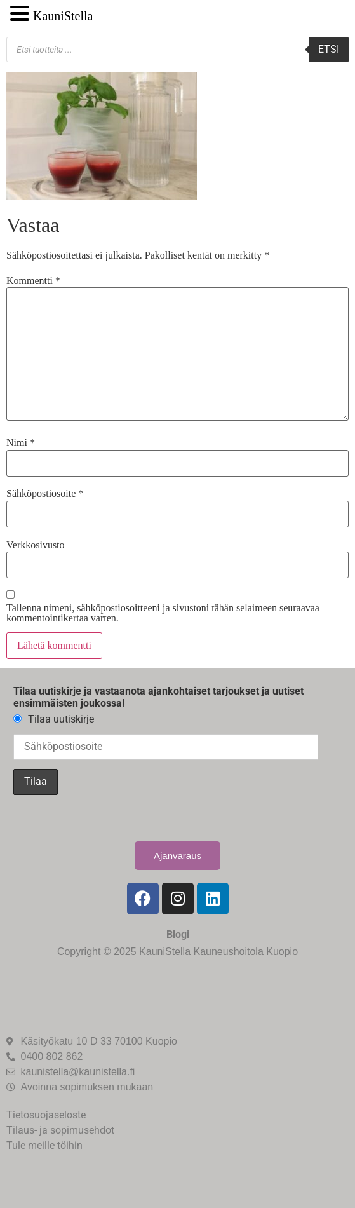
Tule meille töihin (44, 1145)
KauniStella (63, 16)
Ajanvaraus (177, 855)
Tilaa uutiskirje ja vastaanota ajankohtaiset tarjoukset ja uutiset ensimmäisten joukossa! (158, 697)
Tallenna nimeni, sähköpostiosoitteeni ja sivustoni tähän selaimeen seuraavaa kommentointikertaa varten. (162, 613)
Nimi (20, 443)
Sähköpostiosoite (44, 494)
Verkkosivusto (35, 545)
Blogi (177, 934)
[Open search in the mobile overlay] (177, 49)
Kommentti (33, 281)
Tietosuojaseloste (46, 1115)
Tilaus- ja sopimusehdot (60, 1130)
